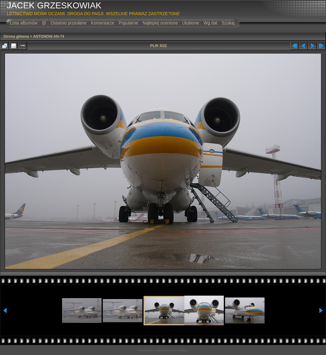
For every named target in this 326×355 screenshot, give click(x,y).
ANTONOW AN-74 (48, 36)
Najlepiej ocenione (160, 22)
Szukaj (228, 22)
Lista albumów (24, 22)
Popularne (128, 22)
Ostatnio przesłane (69, 22)
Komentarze (102, 22)
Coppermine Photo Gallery (170, 350)
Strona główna (16, 36)
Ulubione (190, 22)
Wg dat (210, 22)
